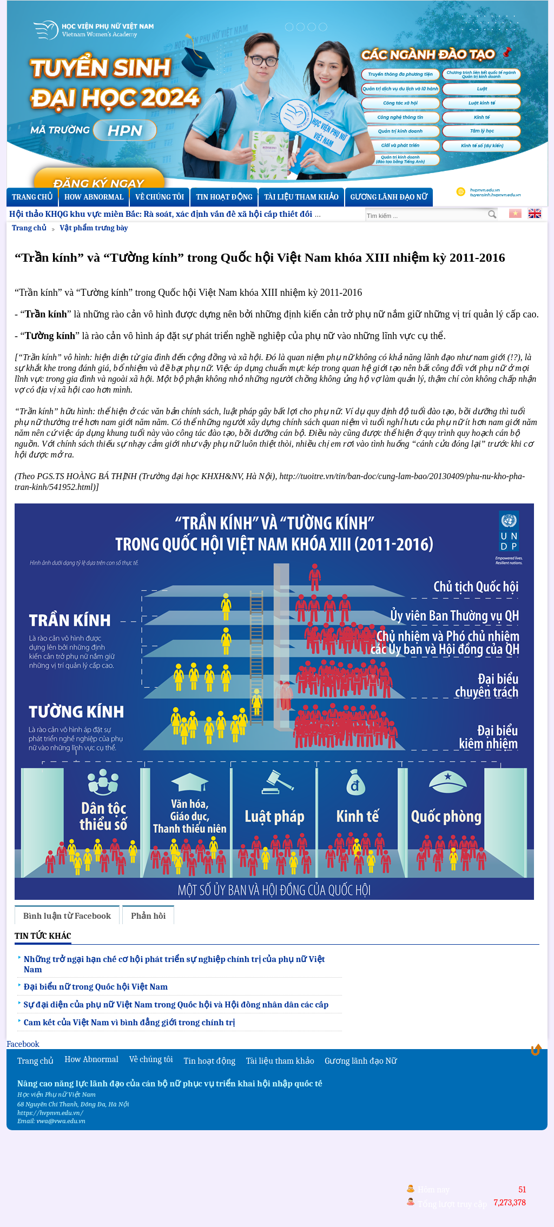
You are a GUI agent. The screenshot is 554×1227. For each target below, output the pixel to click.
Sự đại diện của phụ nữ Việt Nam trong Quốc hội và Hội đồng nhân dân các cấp (176, 1005)
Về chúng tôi (159, 197)
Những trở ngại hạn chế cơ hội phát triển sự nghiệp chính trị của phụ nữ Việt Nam (174, 964)
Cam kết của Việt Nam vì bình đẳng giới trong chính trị (129, 1022)
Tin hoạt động (224, 197)
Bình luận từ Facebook (67, 916)
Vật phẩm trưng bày (94, 228)
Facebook (22, 1044)
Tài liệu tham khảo (301, 197)
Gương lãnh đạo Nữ (389, 197)
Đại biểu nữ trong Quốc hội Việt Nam (96, 987)
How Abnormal (93, 197)
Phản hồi (148, 916)
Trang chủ (32, 197)
